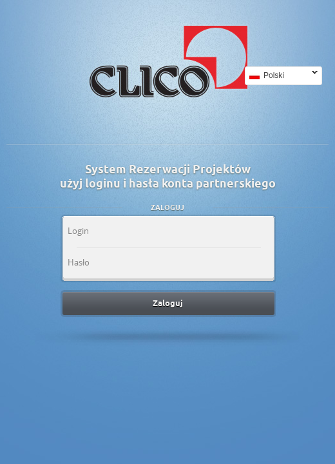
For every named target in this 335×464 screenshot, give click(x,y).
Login (78, 231)
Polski (281, 75)
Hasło (79, 262)
